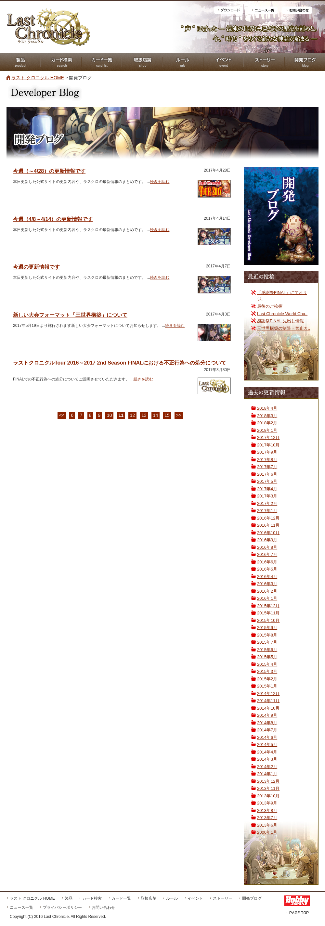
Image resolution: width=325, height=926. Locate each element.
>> (178, 415)
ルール (172, 898)
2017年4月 (267, 488)
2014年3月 (267, 759)
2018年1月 (267, 430)
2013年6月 (267, 825)
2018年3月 (267, 415)
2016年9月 (267, 539)
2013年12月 (268, 781)
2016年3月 (267, 583)
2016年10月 (268, 532)
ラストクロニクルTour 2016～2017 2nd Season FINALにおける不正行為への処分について (119, 363)
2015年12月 (268, 605)
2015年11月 (268, 613)
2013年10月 (268, 795)
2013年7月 (267, 817)
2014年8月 (267, 722)
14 (155, 415)
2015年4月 (267, 664)
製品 (68, 898)
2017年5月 (267, 481)
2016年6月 (267, 561)
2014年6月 (267, 737)
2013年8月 (267, 810)
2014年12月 (268, 693)
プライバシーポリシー (62, 907)
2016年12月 (268, 518)
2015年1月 (267, 686)
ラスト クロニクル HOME (37, 77)
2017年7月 (267, 466)
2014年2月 (267, 766)
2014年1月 (267, 773)
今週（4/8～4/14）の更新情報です (53, 219)
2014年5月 (267, 744)
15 (167, 415)
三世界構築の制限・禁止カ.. (283, 328)
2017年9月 (267, 452)
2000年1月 (267, 832)
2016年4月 (267, 576)
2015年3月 (267, 671)
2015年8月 (267, 635)
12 (132, 415)
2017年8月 (267, 459)
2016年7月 (267, 554)
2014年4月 (267, 752)
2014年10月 (268, 708)
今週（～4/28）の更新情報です (49, 171)
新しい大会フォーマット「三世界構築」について (70, 315)
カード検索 (92, 898)
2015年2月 (267, 678)
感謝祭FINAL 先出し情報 (280, 320)
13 (144, 415)
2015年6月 (267, 649)
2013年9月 (267, 803)
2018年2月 (267, 422)
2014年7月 (267, 729)
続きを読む (159, 181)
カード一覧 (121, 898)
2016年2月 (267, 591)
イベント (195, 898)
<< (61, 415)
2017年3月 (267, 496)
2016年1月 (267, 598)
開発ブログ (252, 898)
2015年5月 (267, 656)
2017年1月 (267, 510)
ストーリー (222, 898)
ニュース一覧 (21, 907)
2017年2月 (267, 503)
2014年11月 (268, 700)
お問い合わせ (103, 907)
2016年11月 (268, 525)
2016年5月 (267, 569)
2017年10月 (268, 445)
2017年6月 (267, 474)
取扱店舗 (148, 898)
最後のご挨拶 (269, 306)
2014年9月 (267, 715)
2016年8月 (267, 547)
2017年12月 (268, 437)
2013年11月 (268, 788)
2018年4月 (267, 408)
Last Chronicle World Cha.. (282, 313)
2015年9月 (267, 627)
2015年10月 (268, 620)
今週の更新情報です (36, 267)
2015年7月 (267, 642)
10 (109, 415)
